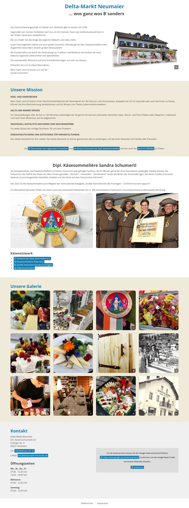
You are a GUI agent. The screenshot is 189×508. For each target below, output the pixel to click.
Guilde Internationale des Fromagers (34, 264)
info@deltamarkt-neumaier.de (33, 455)
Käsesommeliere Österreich (30, 261)
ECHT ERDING (147, 148)
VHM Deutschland (25, 268)
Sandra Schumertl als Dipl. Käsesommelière (98, 148)
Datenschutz (87, 503)
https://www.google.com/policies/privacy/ (121, 457)
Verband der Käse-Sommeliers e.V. (34, 258)
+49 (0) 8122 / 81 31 (24, 450)
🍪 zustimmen (137, 467)
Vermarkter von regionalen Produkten (49, 148)
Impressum (102, 503)
